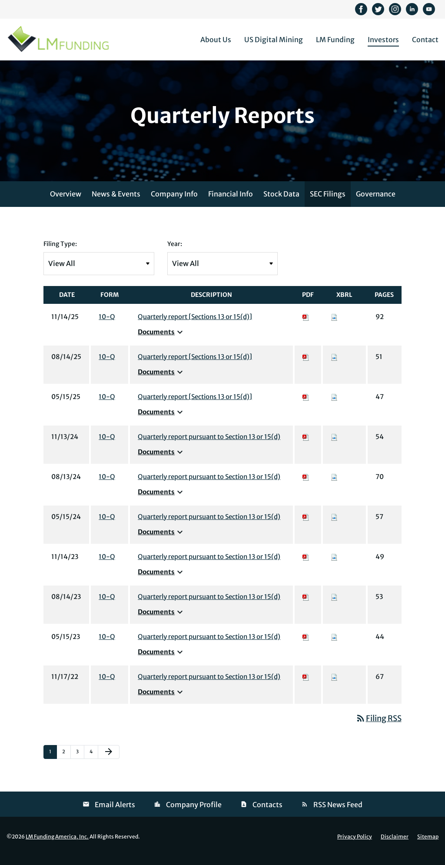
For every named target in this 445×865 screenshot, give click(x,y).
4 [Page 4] (93, 762)
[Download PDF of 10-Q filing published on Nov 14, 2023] (305, 566)
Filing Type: (60, 253)
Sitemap (427, 845)
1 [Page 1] (53, 762)
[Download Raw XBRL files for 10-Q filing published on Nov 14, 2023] (334, 566)
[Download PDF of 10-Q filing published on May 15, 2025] (305, 406)
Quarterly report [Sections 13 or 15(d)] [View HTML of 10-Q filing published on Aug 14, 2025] (195, 366)
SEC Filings (327, 203)
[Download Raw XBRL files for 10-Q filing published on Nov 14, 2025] (334, 326)
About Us (215, 39)
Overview (65, 203)
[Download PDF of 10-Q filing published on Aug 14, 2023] (305, 606)
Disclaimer (394, 845)
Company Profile (194, 813)
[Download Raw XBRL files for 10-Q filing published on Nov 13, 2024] (334, 446)
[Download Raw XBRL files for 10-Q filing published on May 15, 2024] (334, 526)
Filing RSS (378, 727)
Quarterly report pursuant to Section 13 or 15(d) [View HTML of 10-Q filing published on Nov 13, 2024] (209, 446)
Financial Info (230, 203)
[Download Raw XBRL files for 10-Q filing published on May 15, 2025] (334, 406)
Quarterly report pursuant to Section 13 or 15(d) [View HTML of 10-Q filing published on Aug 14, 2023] (209, 606)
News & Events (116, 203)
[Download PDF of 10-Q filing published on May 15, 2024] (305, 526)
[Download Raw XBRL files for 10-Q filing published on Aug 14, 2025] (334, 366)
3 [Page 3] (80, 762)
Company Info (174, 203)
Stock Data (281, 203)
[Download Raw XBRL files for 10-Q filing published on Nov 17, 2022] (334, 686)
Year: (174, 253)
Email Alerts (115, 813)
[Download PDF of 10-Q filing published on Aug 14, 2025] (305, 366)
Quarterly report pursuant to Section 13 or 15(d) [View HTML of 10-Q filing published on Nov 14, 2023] (209, 566)
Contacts (267, 813)
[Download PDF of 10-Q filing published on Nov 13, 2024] (305, 446)
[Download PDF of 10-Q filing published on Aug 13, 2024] (305, 486)
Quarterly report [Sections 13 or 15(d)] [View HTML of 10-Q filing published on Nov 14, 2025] (195, 326)
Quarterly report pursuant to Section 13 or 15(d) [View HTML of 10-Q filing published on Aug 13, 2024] (209, 486)
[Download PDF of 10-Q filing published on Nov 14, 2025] (305, 326)
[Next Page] (109, 761)
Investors (383, 39)
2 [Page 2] (66, 762)
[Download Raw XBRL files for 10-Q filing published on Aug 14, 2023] (334, 606)
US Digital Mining (273, 39)
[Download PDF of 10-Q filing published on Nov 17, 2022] (305, 686)
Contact (425, 39)
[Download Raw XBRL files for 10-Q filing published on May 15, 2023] (334, 646)
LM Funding (335, 39)
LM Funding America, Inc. (57, 845)
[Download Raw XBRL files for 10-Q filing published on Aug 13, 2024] (334, 486)
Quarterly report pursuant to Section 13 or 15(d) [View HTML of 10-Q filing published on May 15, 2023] (209, 646)
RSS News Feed (337, 813)
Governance (375, 203)
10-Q (107, 326)
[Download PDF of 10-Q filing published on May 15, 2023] (305, 646)
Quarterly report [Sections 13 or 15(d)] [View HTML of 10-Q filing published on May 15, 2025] (195, 406)
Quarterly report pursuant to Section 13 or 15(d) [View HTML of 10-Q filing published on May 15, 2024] (209, 526)
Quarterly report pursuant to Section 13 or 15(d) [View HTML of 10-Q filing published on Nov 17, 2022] (209, 686)
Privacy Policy (354, 845)
